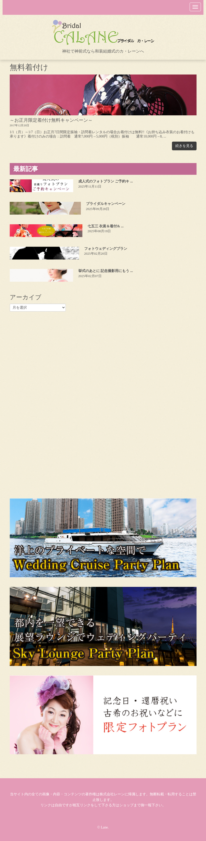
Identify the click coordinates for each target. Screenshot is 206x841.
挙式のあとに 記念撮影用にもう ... (105, 271)
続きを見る (184, 146)
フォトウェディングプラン (105, 249)
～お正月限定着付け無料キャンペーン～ (51, 120)
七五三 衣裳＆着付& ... (106, 226)
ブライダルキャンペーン (105, 204)
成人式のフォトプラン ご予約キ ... (105, 181)
